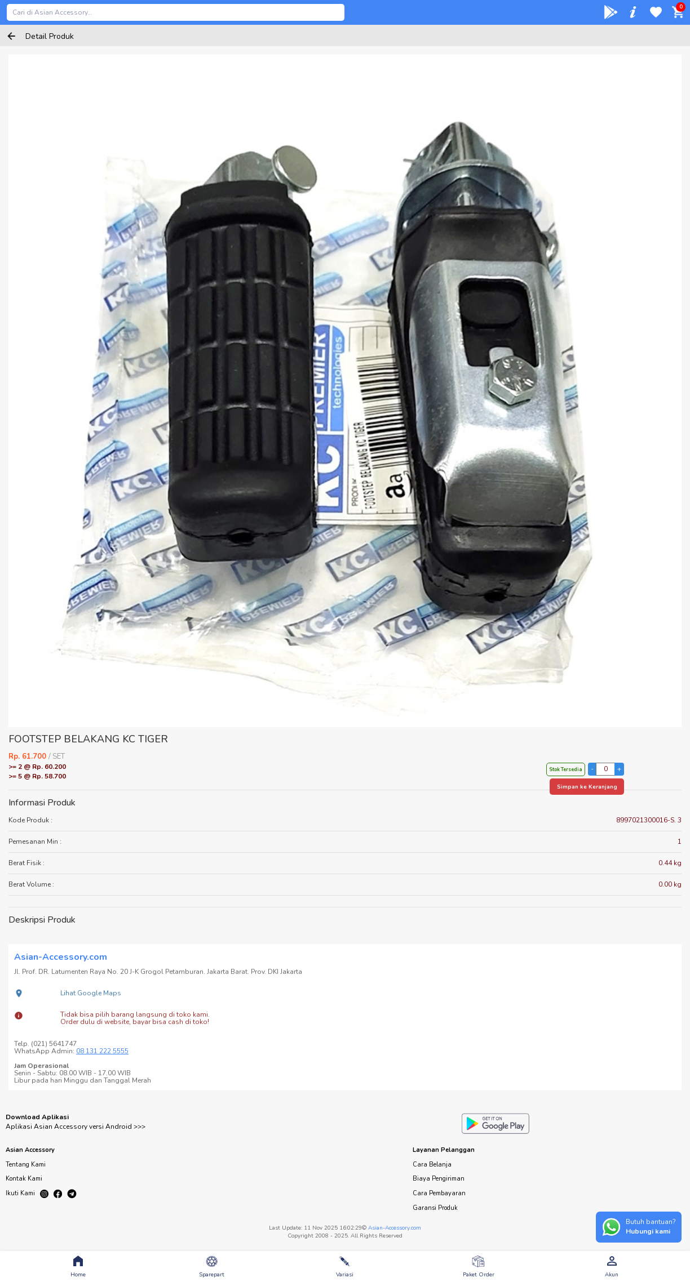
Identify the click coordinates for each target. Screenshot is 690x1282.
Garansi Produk (435, 1208)
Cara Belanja (432, 1164)
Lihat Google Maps (90, 993)
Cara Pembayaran (439, 1193)
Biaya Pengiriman (439, 1178)
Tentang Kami (26, 1164)
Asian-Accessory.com (394, 1228)
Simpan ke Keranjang (587, 787)
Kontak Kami (24, 1178)
